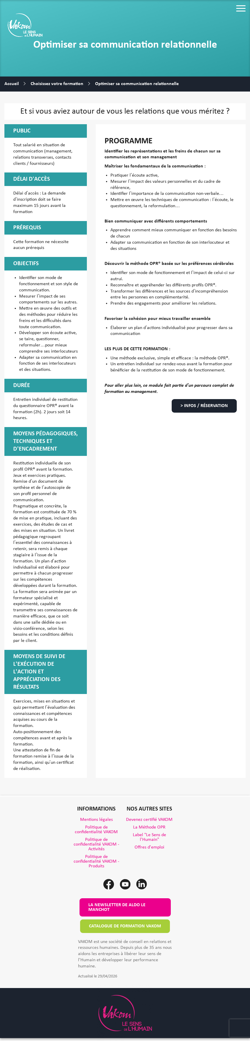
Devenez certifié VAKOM (149, 819)
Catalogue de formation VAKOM (125, 926)
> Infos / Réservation (204, 406)
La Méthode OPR (149, 827)
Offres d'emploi (149, 847)
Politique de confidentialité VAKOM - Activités (96, 844)
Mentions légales (96, 819)
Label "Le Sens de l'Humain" (149, 837)
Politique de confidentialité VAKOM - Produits (96, 861)
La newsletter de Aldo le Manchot (116, 907)
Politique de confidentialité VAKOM (96, 829)
